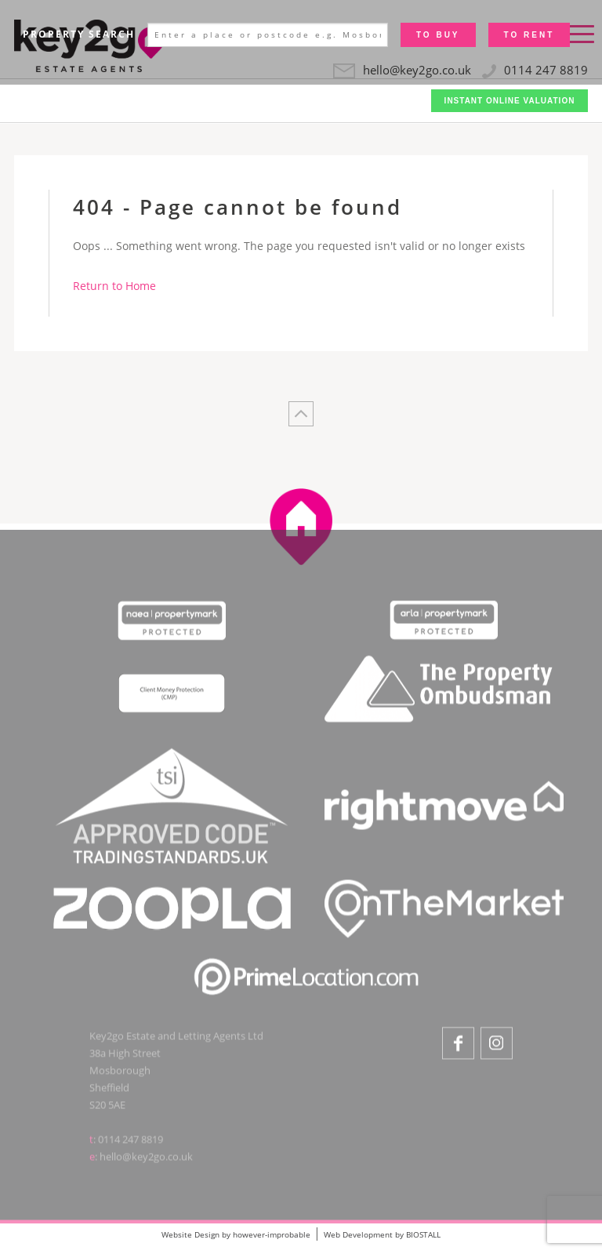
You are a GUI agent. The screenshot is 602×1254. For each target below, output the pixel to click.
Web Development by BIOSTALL (382, 1234)
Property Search (79, 34)
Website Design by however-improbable (235, 1234)
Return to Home (114, 285)
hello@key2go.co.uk (146, 1159)
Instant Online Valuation (509, 100)
